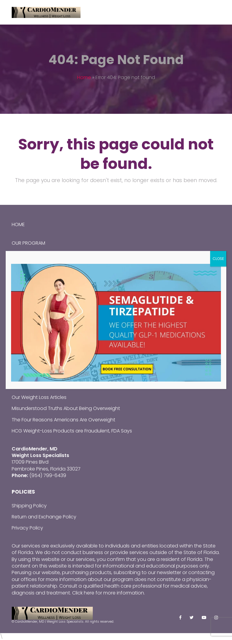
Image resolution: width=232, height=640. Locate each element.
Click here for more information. (108, 592)
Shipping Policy (29, 505)
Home (84, 77)
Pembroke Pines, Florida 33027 (46, 468)
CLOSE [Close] (218, 258)
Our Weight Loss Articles (39, 397)
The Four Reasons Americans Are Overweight (63, 419)
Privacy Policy (27, 527)
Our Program (28, 243)
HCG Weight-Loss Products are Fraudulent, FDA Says (72, 430)
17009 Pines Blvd (30, 462)
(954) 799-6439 (47, 475)
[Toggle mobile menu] (217, 12)
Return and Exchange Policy (44, 516)
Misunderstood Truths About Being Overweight (66, 408)
